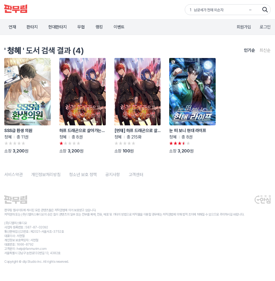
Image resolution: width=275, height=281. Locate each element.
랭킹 (99, 27)
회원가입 (244, 27)
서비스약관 (13, 174)
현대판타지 (57, 27)
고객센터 (136, 174)
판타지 (32, 27)
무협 (81, 27)
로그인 (265, 27)
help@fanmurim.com (31, 249)
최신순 (265, 50)
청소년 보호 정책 (83, 174)
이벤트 (119, 27)
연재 (12, 27)
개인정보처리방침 (45, 174)
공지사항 (112, 174)
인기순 (249, 50)
